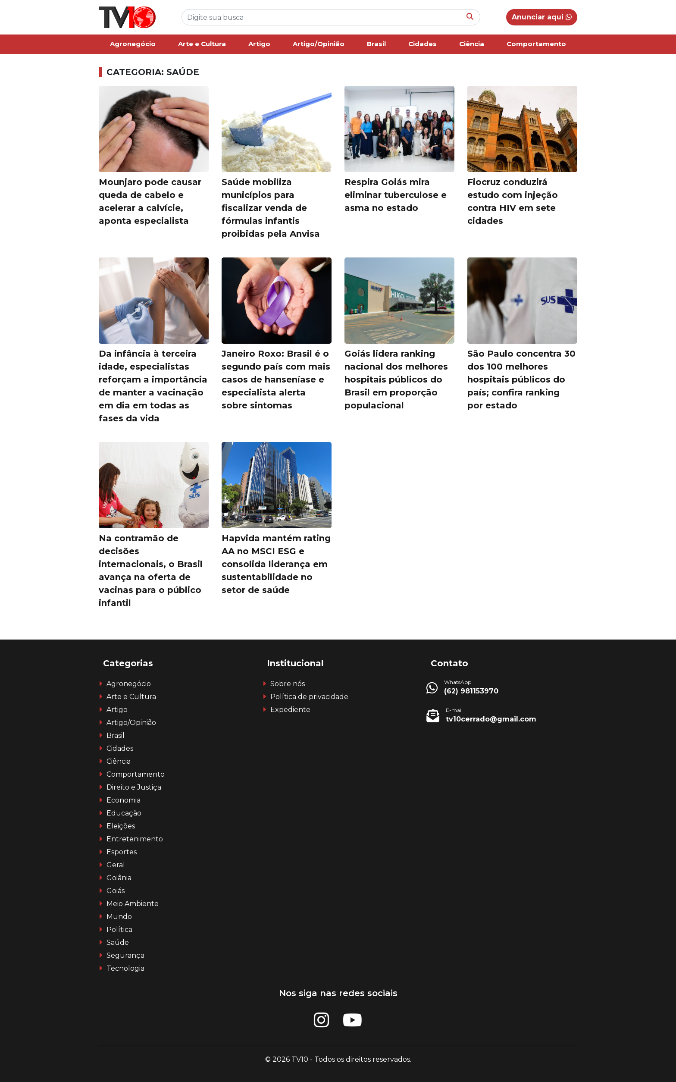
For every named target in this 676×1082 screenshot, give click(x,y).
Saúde (117, 942)
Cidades (422, 44)
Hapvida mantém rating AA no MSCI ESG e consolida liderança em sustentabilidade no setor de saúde (276, 564)
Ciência (471, 44)
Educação (123, 813)
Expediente (290, 710)
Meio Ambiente (132, 904)
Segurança (125, 955)
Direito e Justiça (133, 787)
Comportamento (536, 44)
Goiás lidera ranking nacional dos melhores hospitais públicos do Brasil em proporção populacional (396, 379)
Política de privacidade (309, 697)
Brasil (376, 44)
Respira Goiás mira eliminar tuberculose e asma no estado (395, 195)
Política (119, 929)
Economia (123, 800)
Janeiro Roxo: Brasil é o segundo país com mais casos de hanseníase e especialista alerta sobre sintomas (276, 379)
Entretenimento (134, 839)
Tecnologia (125, 968)
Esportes (121, 852)
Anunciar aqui (542, 17)
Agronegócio (133, 44)
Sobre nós (287, 684)
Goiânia (118, 878)
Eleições (120, 826)
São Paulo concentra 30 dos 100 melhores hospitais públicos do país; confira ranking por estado (521, 379)
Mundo (119, 917)
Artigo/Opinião (318, 44)
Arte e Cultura (202, 44)
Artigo (259, 44)
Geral (115, 865)
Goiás (115, 891)
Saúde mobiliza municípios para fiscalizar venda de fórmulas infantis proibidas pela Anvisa (271, 208)
